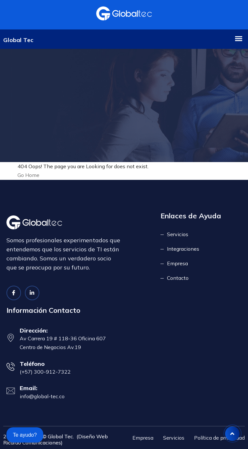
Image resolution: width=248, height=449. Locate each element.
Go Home (28, 175)
